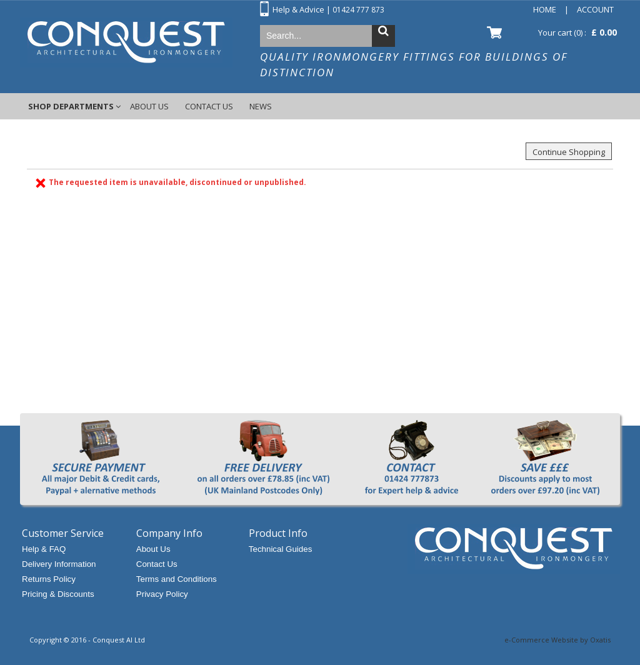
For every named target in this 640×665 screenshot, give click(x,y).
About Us (149, 106)
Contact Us (209, 106)
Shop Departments (71, 106)
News (260, 106)
